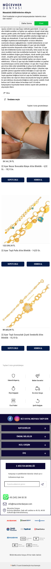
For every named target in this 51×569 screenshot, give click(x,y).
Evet (41, 23)
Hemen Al (38, 180)
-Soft (13, 566)
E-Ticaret (18, 566)
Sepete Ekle (13, 180)
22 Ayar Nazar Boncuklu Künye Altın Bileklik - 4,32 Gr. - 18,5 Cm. (24, 168)
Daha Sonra (26, 23)
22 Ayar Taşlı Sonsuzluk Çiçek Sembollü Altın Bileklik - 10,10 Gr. (22, 336)
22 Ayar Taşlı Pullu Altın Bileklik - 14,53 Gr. (20, 250)
